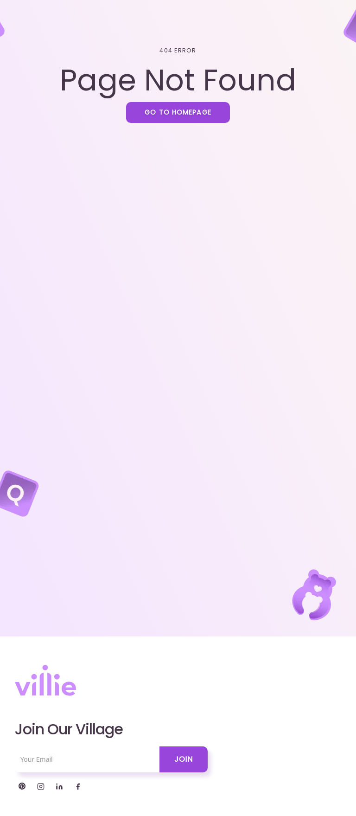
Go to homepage (178, 112)
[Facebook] (77, 786)
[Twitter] (22, 786)
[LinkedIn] (59, 786)
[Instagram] (40, 786)
